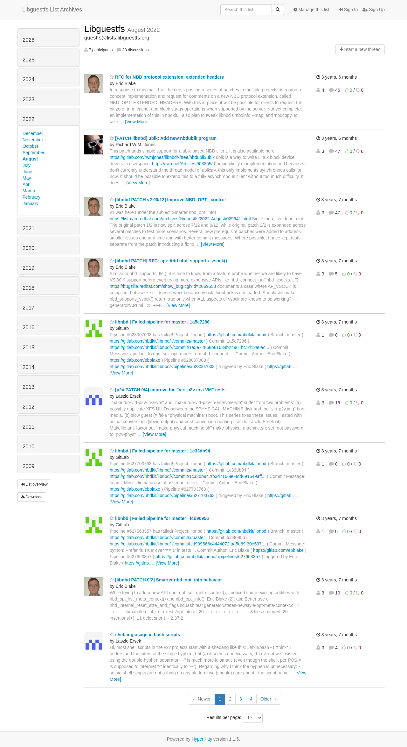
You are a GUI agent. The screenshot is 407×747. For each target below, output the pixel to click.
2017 (28, 308)
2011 (28, 427)
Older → (268, 698)
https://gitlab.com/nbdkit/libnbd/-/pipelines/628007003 (162, 366)
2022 (28, 119)
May (27, 178)
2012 (28, 407)
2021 (28, 228)
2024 (28, 79)
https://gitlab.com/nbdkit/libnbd (236, 334)
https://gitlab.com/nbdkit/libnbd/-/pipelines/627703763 (162, 495)
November (33, 139)
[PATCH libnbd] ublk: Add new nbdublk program (163, 138)
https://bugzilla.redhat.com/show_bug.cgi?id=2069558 (163, 286)
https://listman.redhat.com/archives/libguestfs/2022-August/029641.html (180, 218)
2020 (28, 248)
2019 (28, 268)
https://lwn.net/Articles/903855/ (182, 163)
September (33, 152)
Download (32, 497)
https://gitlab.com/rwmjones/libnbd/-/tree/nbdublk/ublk (162, 157)
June (27, 171)
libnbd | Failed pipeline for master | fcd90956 (159, 518)
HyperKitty (202, 739)
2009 (28, 466)
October (30, 146)
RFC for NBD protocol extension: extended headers (167, 77)
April (27, 184)
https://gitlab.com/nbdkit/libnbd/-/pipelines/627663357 (207, 556)
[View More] (136, 121)
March (29, 190)
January (30, 203)
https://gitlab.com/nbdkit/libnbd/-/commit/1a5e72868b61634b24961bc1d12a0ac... (189, 347)
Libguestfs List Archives (52, 9)
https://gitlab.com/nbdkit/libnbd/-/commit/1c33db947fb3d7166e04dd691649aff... (188, 476)
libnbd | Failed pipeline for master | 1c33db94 (160, 450)
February (31, 197)
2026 (28, 40)
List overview (34, 484)
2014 (28, 367)
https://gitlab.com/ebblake (135, 360)
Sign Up (373, 9)
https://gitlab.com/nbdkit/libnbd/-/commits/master (157, 341)
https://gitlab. (280, 366)
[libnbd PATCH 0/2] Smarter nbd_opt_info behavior (166, 579)
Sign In (348, 9)
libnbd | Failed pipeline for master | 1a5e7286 (160, 321)
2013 (28, 387)
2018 (28, 288)
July (27, 165)
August (30, 158)
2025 (28, 60)
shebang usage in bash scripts (145, 634)
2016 (28, 327)
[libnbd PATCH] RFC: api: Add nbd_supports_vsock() (168, 260)
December (33, 133)
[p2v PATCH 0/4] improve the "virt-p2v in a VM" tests (167, 389)
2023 (28, 99)
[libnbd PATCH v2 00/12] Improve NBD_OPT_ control (168, 199)
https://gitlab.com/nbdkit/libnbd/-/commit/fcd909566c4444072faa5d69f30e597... (188, 543)
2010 (28, 447)
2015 (28, 348)
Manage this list (311, 9)
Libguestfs (105, 29)
